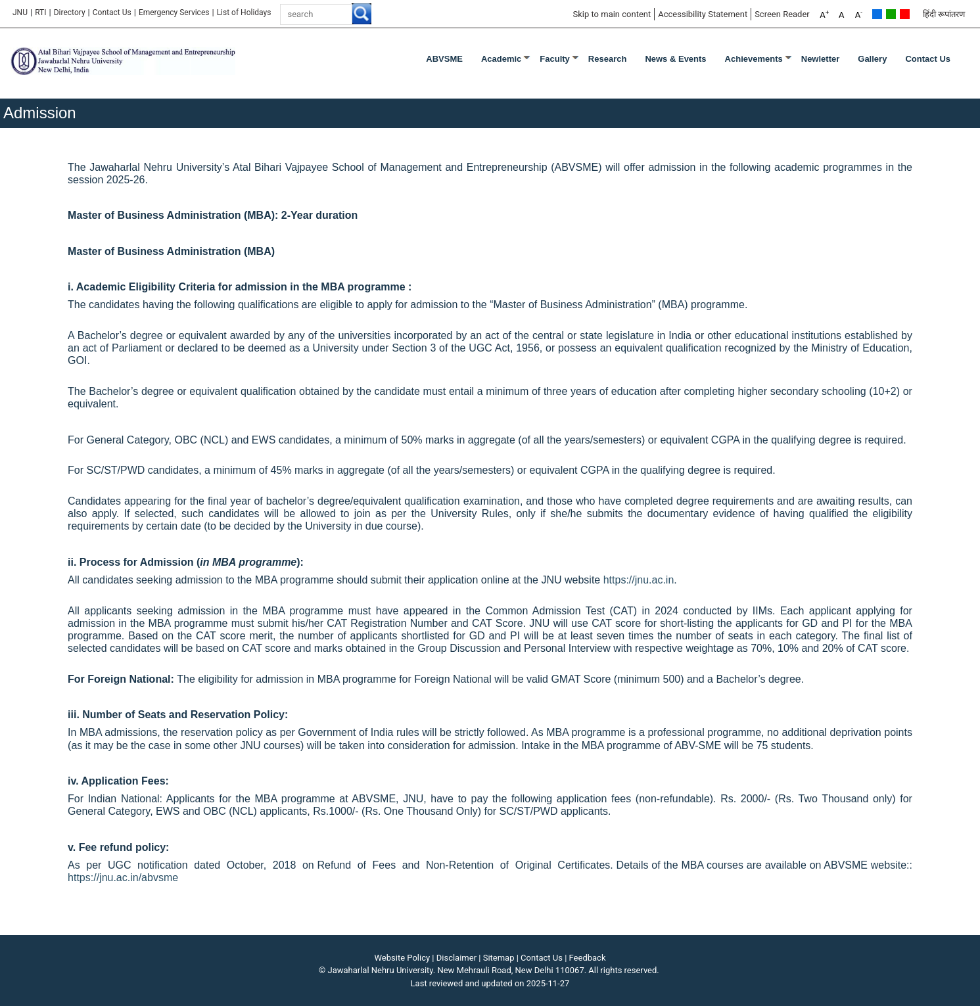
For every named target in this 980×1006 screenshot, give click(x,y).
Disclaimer (456, 958)
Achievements (754, 59)
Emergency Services (174, 12)
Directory (69, 12)
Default (877, 14)
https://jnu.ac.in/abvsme (123, 877)
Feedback (587, 958)
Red (905, 14)
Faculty (555, 59)
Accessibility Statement (702, 14)
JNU (20, 12)
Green (891, 14)
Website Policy (403, 958)
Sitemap (499, 958)
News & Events (675, 59)
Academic (501, 59)
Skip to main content (611, 14)
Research (607, 59)
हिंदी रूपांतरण (944, 14)
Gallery (872, 59)
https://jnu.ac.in (638, 579)
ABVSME (444, 59)
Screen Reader (782, 14)
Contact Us (112, 12)
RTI (40, 12)
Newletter (820, 59)
